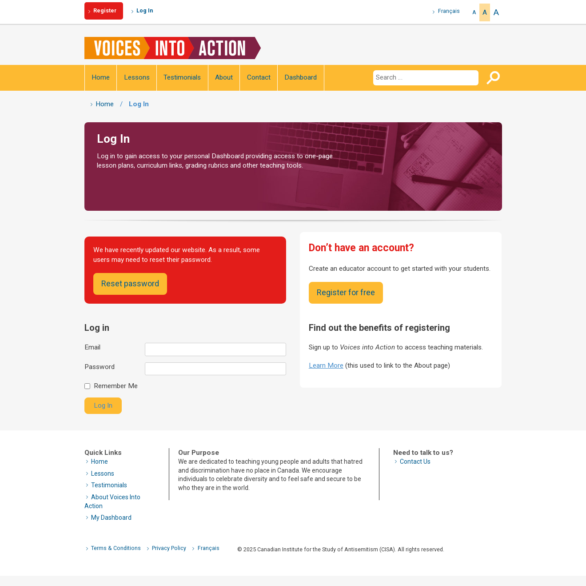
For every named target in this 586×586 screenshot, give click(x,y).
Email (92, 347)
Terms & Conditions (116, 548)
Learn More (326, 365)
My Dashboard (111, 517)
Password (99, 367)
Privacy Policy (169, 548)
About (224, 77)
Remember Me (116, 386)
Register (104, 10)
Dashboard (300, 77)
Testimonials (182, 77)
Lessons (137, 77)
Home (101, 77)
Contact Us (415, 461)
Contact (259, 77)
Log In (144, 10)
